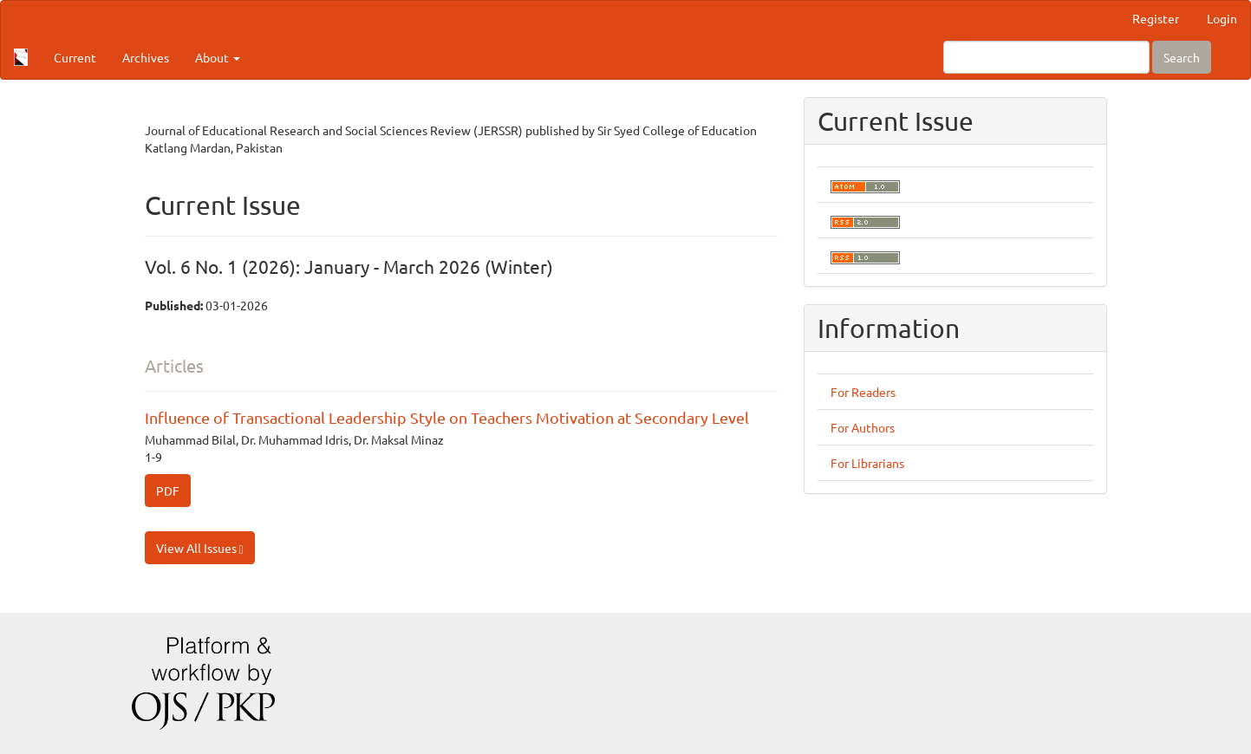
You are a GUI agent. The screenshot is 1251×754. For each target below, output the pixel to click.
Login (1222, 18)
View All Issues (200, 548)
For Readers (863, 392)
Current (75, 57)
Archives (145, 57)
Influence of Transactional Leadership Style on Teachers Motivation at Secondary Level (447, 417)
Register (1155, 18)
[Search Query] (1046, 57)
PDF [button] (167, 490)
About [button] (217, 57)
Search (1181, 57)
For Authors (863, 427)
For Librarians (867, 463)
